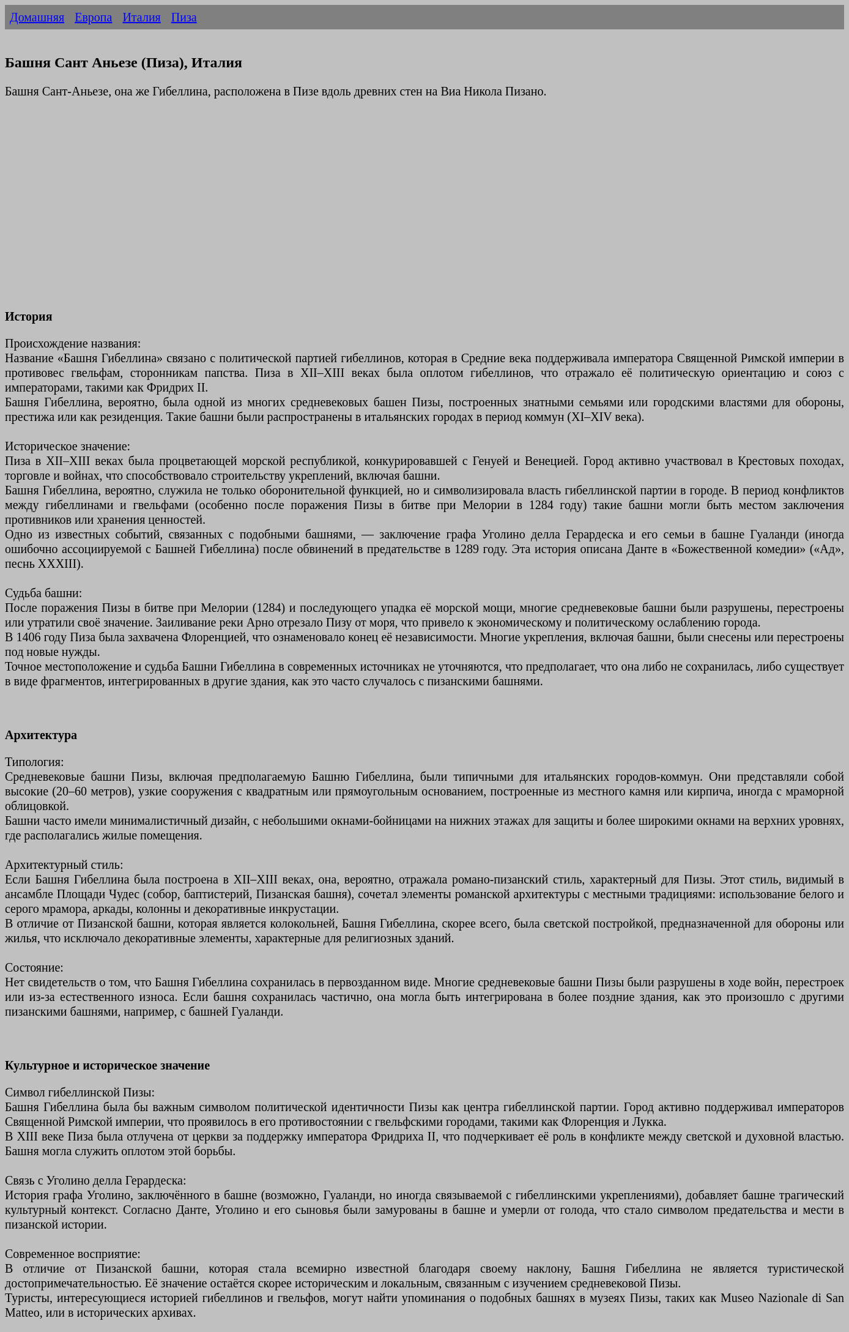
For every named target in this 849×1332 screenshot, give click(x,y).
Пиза (184, 17)
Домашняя (37, 17)
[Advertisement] (372, 211)
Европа (93, 17)
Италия (141, 17)
